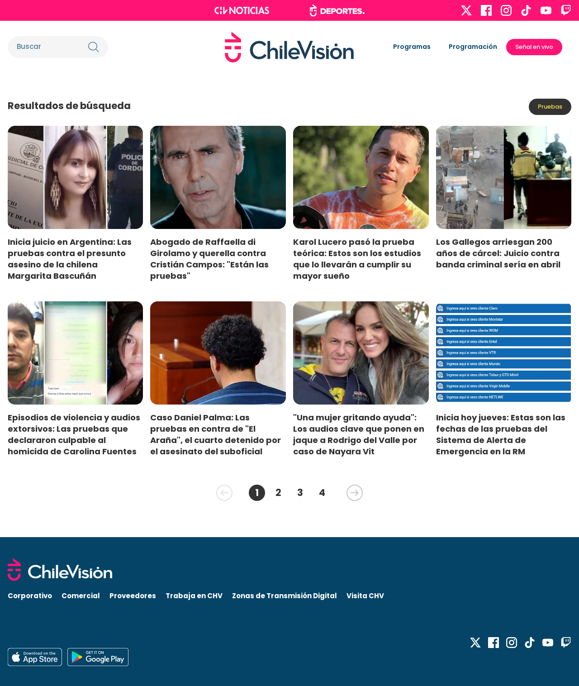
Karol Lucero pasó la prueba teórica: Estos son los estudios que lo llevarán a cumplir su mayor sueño (357, 258)
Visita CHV (365, 595)
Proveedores (132, 595)
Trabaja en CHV (194, 595)
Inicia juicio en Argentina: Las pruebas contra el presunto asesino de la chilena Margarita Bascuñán (70, 258)
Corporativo (30, 595)
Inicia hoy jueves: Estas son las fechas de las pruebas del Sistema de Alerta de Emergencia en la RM (500, 434)
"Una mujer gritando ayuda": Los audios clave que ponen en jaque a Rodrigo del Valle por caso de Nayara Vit (358, 434)
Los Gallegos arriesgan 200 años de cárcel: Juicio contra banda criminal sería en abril (498, 253)
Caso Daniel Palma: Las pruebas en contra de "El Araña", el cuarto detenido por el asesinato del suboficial (215, 434)
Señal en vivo (534, 47)
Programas (412, 46)
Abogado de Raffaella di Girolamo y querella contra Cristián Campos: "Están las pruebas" (209, 258)
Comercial (81, 595)
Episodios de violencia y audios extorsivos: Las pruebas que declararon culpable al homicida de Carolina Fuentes (74, 434)
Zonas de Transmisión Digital (284, 595)
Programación (473, 46)
